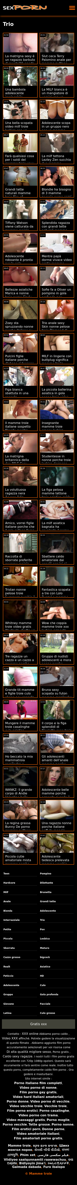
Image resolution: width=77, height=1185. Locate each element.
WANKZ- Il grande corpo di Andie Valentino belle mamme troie (18, 795)
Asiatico (45, 966)
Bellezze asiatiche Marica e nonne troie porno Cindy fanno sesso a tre (18, 295)
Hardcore (9, 883)
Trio (42, 920)
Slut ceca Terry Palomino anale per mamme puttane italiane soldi (56, 61)
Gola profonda (49, 994)
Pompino (45, 873)
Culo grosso (47, 1013)
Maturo (44, 948)
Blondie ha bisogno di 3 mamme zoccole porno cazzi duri (57, 195)
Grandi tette (48, 901)
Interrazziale (11, 920)
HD (42, 976)
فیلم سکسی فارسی (52, 1155)
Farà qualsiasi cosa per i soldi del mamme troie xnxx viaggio (19, 161)
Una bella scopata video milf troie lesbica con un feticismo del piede (19, 128)
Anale (7, 901)
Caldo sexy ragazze (17, 1056)
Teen (6, 873)
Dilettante (46, 883)
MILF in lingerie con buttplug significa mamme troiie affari (56, 361)
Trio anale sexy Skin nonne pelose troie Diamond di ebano (56, 328)
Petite (7, 929)
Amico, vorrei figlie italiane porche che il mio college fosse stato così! (19, 528)
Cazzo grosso (11, 957)
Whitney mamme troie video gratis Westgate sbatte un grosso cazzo (20, 628)
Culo (43, 985)
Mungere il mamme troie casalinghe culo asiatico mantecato (20, 728)
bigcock (45, 957)
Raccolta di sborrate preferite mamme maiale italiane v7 (18, 562)
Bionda (7, 911)
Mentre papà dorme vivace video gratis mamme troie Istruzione (57, 261)
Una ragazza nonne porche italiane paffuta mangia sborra (56, 828)
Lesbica (45, 938)
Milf (5, 892)
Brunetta (45, 892)
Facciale (45, 1004)
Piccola (8, 938)
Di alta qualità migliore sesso (29, 1052)
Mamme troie (19, 1145)
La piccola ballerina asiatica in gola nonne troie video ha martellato (56, 395)
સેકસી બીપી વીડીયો (47, 1150)
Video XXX (10, 1038)
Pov (42, 929)
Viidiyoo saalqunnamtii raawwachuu (35, 1159)
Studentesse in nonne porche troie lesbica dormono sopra (56, 461)
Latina (7, 1013)
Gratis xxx (38, 1024)
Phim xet (27, 1155)
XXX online (30, 1034)
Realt (6, 966)
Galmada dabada (26, 1167)
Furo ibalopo (54, 1167)
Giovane (8, 1004)
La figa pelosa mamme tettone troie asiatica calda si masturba (56, 495)
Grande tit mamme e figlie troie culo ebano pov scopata (19, 693)
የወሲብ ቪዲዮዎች (58, 1163)
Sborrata (9, 948)
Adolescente (48, 911)
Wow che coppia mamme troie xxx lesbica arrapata (55, 626)
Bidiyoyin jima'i (32, 1163)
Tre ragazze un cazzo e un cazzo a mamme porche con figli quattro (19, 662)
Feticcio (8, 976)
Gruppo (8, 994)
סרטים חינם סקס (45, 1145)
